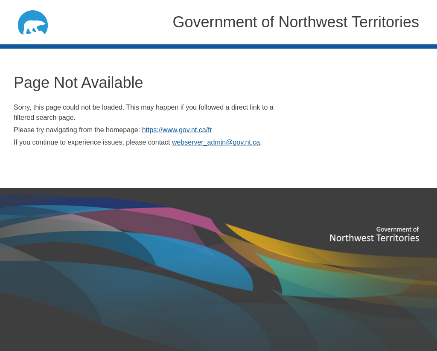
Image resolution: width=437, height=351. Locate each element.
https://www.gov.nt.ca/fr (177, 129)
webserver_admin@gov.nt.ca (216, 142)
